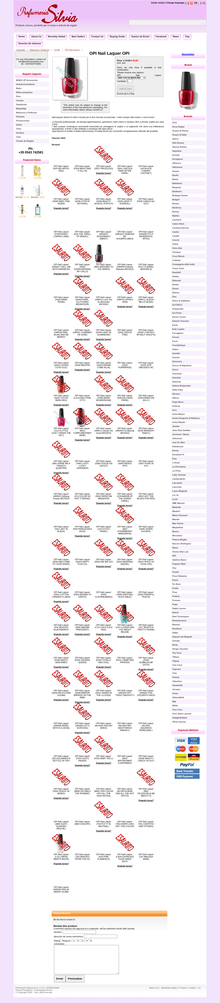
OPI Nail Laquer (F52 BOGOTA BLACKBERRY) (61, 627)
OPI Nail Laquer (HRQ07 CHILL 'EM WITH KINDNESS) (61, 266)
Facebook (161, 36)
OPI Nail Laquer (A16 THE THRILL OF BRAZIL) (82, 234)
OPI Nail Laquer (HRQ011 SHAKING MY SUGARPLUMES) (124, 235)
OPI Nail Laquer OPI (109, 53)
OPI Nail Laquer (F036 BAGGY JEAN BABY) (61, 660)
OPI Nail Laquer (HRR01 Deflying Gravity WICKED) (61, 496)
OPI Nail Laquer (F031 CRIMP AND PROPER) (125, 660)
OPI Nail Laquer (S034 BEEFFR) (82, 364)
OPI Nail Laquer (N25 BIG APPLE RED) (61, 168)
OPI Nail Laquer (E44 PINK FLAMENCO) (103, 856)
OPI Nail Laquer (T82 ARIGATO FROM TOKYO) (82, 856)
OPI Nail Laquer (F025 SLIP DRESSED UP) (145, 365)
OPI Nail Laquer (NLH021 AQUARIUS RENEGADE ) (145, 726)
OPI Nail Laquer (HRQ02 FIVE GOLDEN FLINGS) (146, 692)
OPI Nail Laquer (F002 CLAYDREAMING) (103, 594)
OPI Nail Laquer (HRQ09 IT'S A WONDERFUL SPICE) (145, 235)
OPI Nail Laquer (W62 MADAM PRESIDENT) (82, 627)
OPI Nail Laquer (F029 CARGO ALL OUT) (146, 201)
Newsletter (188, 54)
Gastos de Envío (140, 36)
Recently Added (56, 36)
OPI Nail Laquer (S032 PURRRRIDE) (124, 365)
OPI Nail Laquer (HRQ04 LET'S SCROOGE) (82, 725)
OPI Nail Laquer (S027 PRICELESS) (103, 167)
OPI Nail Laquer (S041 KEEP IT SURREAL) (124, 201)
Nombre (58, 932)
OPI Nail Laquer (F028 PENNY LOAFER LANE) (61, 234)
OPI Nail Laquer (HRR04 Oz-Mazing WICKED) (125, 430)
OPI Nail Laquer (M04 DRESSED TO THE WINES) (103, 266)
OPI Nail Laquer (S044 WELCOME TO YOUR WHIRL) (61, 561)
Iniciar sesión (158, 3)
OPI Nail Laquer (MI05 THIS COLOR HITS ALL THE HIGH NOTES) (103, 792)
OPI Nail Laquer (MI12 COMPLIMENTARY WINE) (82, 431)
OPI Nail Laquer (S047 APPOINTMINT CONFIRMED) (124, 759)
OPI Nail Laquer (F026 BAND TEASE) (61, 299)
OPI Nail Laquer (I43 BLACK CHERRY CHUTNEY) (145, 169)
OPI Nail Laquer (72, 50)
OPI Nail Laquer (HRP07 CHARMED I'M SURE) (82, 332)
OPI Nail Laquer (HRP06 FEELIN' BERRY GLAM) (61, 889)
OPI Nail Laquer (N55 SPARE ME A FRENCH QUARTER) (61, 464)
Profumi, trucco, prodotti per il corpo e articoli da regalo (46, 25)
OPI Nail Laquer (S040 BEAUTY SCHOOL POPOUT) (103, 201)
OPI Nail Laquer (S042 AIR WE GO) (103, 560)
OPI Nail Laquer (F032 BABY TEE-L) (103, 757)
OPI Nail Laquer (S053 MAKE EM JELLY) (146, 397)
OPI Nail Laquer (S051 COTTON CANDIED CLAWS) (61, 594)
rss (199, 993)
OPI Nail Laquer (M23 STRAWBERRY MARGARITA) (124, 530)
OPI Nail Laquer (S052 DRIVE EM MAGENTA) (103, 496)
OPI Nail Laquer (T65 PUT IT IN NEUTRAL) (103, 823)
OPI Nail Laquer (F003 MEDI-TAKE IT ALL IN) (82, 168)
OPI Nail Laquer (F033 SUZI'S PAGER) (82, 758)
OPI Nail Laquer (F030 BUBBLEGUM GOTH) (145, 661)
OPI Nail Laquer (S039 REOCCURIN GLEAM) (61, 692)
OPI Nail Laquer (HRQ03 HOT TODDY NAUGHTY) (124, 692)
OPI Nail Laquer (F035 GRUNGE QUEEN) (82, 660)
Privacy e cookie (187, 993)
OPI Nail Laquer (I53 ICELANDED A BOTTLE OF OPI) (61, 758)
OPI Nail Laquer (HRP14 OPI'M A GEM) (125, 299)
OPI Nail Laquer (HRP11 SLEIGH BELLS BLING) (146, 299)
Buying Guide (117, 36)
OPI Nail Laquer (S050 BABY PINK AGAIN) (61, 201)
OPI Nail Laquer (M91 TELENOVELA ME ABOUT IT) (146, 792)
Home (22, 36)
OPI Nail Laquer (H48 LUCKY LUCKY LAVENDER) (82, 464)
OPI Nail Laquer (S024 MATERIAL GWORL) (124, 561)
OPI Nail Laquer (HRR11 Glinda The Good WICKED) (103, 430)
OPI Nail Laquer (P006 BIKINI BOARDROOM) (103, 397)
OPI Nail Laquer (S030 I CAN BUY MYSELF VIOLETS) (146, 332)
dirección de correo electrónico (68, 936)
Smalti (57, 50)
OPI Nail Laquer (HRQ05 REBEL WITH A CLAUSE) (61, 725)
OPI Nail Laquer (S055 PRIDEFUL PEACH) (146, 594)
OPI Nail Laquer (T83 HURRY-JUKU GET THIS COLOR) (124, 823)
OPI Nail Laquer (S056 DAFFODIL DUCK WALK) (124, 594)
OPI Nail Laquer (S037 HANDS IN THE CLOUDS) (103, 692)
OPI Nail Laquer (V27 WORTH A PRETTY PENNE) (146, 627)
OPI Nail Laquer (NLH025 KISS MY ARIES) (104, 725)
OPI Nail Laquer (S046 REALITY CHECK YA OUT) (146, 758)
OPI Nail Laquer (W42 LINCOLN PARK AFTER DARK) (124, 169)
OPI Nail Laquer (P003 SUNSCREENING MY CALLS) (82, 268)
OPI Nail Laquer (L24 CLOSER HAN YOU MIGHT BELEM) (124, 628)
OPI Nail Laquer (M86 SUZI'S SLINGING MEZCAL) (61, 825)
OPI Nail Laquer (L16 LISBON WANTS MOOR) (61, 856)
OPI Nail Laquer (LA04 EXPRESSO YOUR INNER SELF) (125, 857)
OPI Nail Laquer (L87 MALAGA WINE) (145, 856)
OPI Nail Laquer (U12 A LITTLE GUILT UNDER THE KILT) (61, 431)
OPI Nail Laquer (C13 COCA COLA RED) (103, 627)
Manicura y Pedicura (39, 50)
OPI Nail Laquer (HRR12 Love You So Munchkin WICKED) (103, 300)
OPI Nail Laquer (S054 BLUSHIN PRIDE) (124, 397)
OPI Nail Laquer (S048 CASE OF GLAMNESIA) (103, 332)
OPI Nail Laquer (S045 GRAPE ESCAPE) (145, 529)
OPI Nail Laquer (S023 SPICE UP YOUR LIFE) (146, 561)
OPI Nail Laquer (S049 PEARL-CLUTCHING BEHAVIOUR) (82, 300)
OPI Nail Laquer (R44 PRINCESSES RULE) (82, 529)
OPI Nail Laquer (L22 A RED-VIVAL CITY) (82, 397)
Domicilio (21, 50)
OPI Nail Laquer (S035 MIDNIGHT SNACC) (146, 430)
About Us (36, 36)
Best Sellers (78, 36)
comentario (59, 944)
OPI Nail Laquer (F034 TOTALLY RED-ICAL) (103, 660)
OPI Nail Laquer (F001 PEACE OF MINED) (61, 791)
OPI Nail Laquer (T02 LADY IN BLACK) (61, 529)
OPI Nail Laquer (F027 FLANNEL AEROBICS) (146, 266)
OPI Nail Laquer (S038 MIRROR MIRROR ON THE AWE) (82, 694)
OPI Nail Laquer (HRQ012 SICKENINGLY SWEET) (103, 235)
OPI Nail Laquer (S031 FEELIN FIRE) (124, 332)
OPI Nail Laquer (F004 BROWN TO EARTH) (82, 594)
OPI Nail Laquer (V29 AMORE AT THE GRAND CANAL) (125, 497)
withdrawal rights (169, 993)
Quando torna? (103, 173)
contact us (97, 110)
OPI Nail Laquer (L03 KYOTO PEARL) (103, 529)
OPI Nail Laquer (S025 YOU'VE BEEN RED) (61, 397)
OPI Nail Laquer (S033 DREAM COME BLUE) (103, 365)
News (176, 36)
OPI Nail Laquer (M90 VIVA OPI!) (82, 822)
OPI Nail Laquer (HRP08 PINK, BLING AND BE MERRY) (61, 333)
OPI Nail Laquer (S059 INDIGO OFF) (124, 463)
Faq (187, 36)
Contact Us (97, 36)
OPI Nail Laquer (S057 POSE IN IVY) (145, 463)
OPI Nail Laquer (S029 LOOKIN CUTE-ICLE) (61, 365)
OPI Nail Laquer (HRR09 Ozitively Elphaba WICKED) (125, 266)
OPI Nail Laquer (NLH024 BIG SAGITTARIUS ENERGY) (124, 726)
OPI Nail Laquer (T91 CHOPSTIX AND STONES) (146, 823)
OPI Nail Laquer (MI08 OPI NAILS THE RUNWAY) (82, 791)
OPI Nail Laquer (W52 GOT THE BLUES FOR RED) (146, 496)
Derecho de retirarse (30, 43)
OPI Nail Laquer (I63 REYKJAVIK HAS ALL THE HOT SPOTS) (125, 792)
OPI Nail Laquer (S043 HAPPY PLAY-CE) (82, 561)
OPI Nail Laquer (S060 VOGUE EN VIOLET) (103, 463)
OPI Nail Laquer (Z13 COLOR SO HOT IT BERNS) (82, 496)
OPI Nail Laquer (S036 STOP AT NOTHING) (82, 201)
